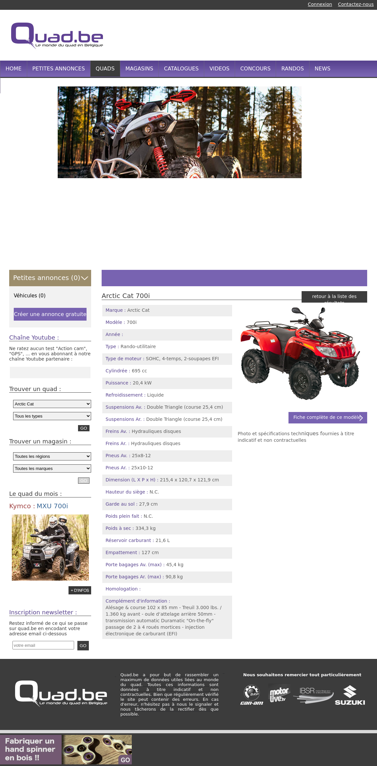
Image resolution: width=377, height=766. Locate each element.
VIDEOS (219, 68)
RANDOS (292, 68)
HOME (14, 68)
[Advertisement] (248, 34)
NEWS (322, 68)
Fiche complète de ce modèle (327, 417)
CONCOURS (255, 68)
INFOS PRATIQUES (29, 85)
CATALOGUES (181, 68)
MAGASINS (139, 68)
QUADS (105, 68)
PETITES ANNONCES (58, 68)
